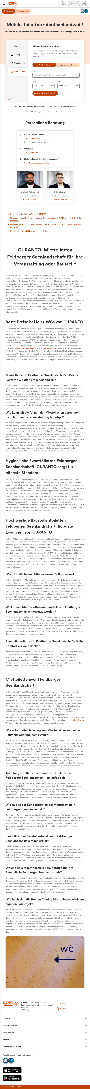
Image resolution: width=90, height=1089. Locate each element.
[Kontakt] (63, 3)
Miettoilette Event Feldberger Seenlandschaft (29, 231)
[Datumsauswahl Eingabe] (43, 86)
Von (34, 82)
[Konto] (74, 3)
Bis (58, 82)
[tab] (18, 46)
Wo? (34, 71)
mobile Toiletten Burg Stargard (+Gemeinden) (37, 348)
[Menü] (4, 3)
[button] (84, 3)
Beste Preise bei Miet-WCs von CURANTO (28, 214)
